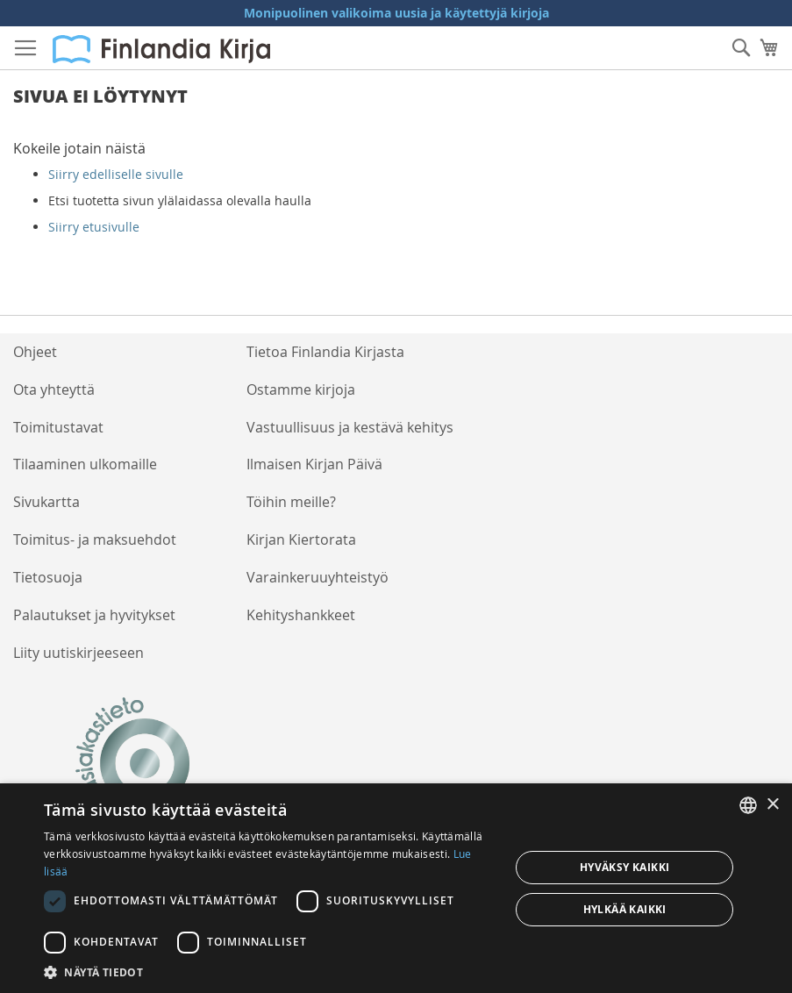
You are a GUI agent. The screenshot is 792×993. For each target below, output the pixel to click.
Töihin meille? (291, 501)
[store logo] (161, 49)
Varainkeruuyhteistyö (317, 577)
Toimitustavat (58, 427)
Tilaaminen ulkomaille (85, 464)
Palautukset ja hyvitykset (94, 615)
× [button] (772, 804)
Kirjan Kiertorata (301, 539)
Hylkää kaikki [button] (625, 909)
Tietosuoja (47, 577)
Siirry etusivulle (93, 226)
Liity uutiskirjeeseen (78, 652)
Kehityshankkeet (300, 615)
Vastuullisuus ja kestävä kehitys (349, 427)
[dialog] (396, 888)
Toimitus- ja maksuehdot (94, 539)
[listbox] (748, 805)
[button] (270, 971)
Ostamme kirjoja (300, 389)
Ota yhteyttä (54, 389)
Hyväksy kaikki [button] (625, 867)
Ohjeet (35, 351)
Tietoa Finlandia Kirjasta (325, 351)
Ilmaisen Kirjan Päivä (314, 464)
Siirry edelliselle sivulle (115, 174)
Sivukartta (46, 501)
